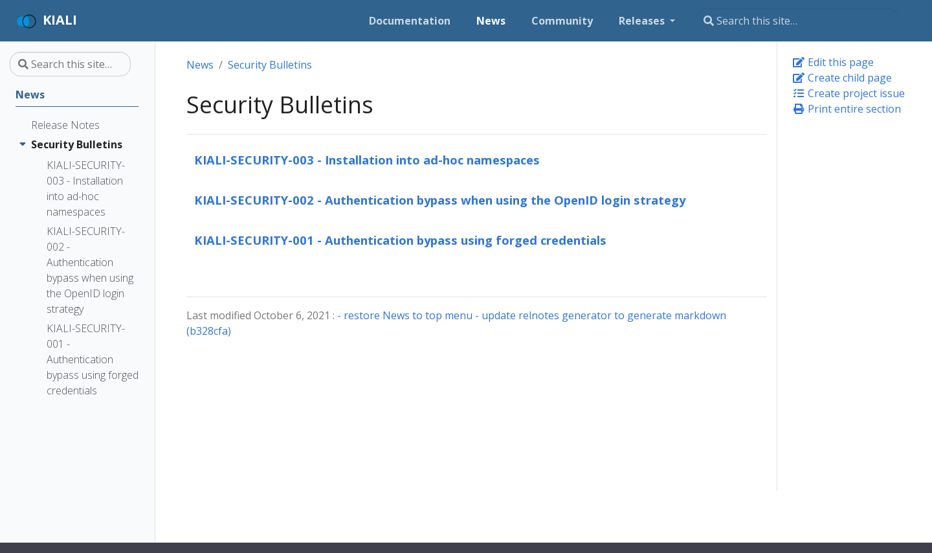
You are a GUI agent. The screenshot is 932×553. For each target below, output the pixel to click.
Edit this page (833, 62)
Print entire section (846, 109)
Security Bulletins (270, 65)
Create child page (842, 78)
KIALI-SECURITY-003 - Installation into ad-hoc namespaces (367, 160)
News (200, 65)
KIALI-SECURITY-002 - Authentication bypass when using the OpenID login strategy (439, 200)
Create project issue (848, 93)
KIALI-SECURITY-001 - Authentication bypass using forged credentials (400, 240)
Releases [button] (643, 21)
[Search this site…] (797, 20)
